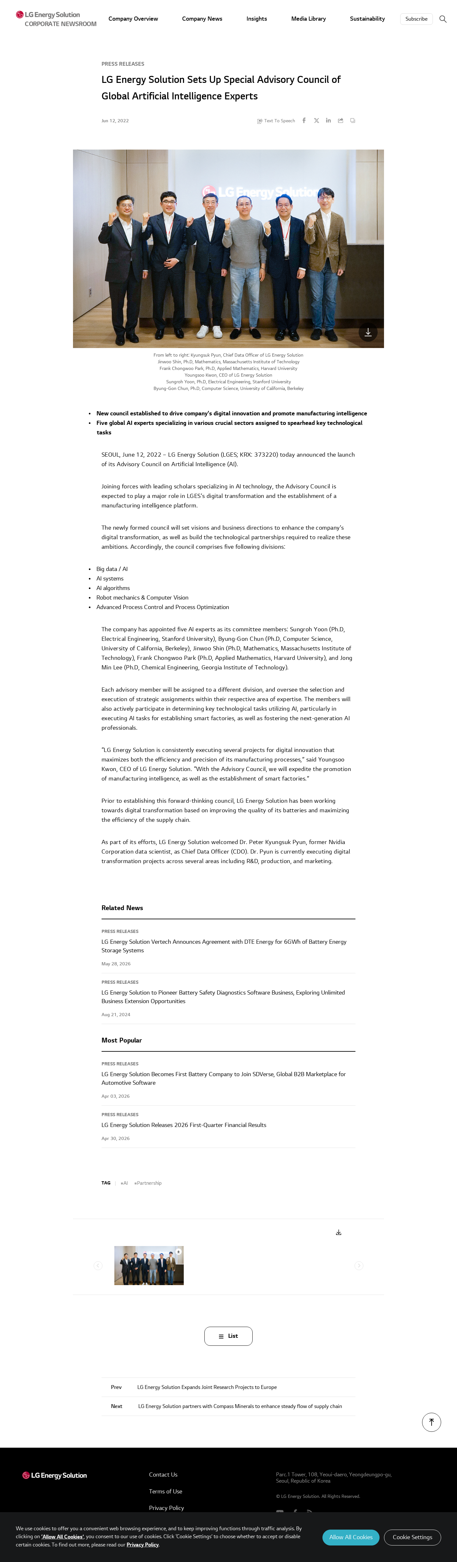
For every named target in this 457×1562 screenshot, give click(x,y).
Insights (257, 19)
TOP (431, 1422)
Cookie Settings (412, 1537)
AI (125, 1183)
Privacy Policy (166, 1508)
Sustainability (367, 19)
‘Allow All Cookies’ (62, 1537)
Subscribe (416, 19)
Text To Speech (279, 120)
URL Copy (340, 120)
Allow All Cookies (351, 1537)
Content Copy (352, 120)
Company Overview (133, 19)
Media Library (308, 19)
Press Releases (123, 64)
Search (443, 19)
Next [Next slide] (358, 1265)
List (233, 1336)
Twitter (316, 120)
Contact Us (163, 1475)
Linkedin (328, 120)
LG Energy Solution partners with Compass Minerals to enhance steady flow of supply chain (226, 1406)
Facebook (304, 120)
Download (339, 1233)
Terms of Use (165, 1492)
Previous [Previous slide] (98, 1265)
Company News (202, 19)
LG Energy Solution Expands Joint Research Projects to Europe (194, 1387)
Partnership (149, 1183)
